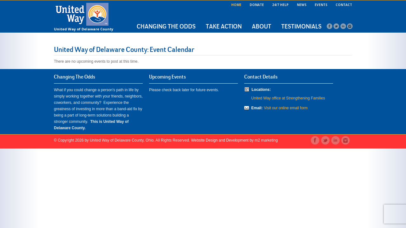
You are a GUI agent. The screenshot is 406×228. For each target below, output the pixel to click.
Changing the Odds (166, 26)
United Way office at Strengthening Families (288, 98)
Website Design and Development (219, 140)
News (301, 5)
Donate (257, 5)
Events (321, 5)
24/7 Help (280, 5)
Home (236, 5)
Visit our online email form (286, 108)
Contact (344, 5)
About (261, 26)
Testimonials (301, 26)
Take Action (224, 26)
